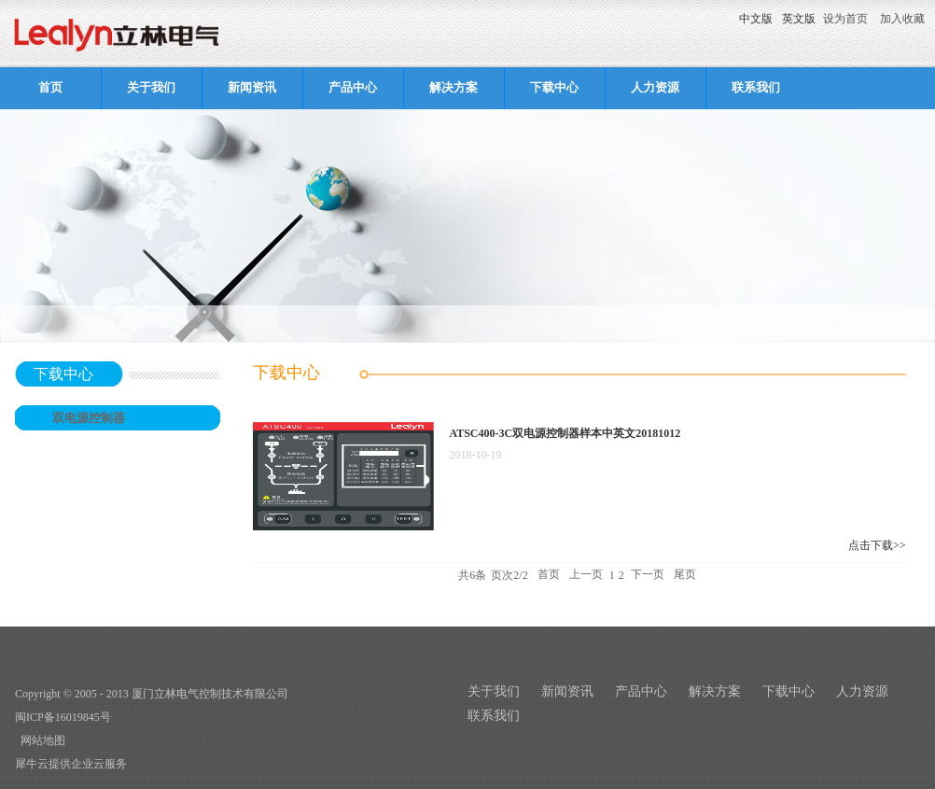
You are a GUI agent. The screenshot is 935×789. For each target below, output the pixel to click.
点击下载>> (877, 545)
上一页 (586, 575)
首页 (50, 87)
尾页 (685, 575)
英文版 (799, 18)
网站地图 (40, 740)
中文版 (756, 18)
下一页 (647, 575)
